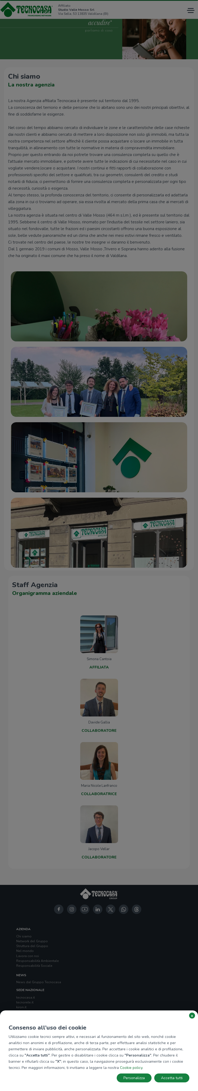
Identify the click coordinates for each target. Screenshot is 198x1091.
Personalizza (134, 1077)
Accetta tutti (172, 1077)
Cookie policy (131, 1067)
